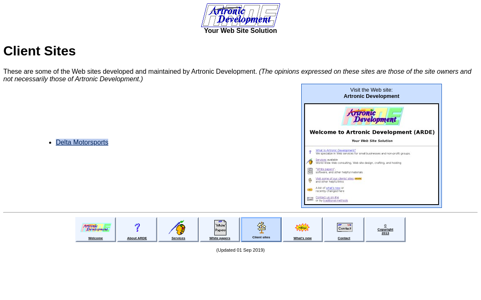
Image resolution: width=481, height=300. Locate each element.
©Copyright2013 (385, 229)
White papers (219, 238)
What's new (302, 238)
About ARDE (137, 238)
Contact (344, 238)
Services (178, 238)
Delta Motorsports (82, 142)
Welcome (95, 238)
